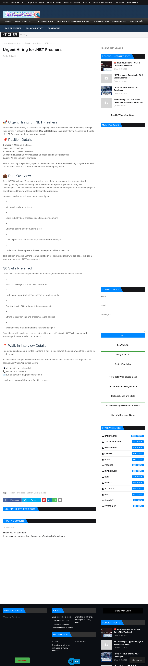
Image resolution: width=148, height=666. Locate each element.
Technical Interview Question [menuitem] (73, 21)
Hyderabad (20, 493)
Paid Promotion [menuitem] (13, 28)
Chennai (124, 453)
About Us (86, 2)
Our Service (119, 2)
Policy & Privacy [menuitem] (35, 28)
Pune (124, 459)
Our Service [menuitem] (136, 21)
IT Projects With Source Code (123, 377)
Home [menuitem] (8, 21)
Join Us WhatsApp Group (123, 115)
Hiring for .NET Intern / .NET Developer (126, 88)
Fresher (12, 493)
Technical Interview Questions (123, 386)
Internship (124, 506)
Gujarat (124, 500)
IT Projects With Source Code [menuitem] (110, 21)
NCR (124, 476)
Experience (124, 471)
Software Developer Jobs (19, 43)
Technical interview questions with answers (63, 2)
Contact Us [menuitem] (54, 28)
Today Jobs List (122, 354)
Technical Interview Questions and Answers (63, 625)
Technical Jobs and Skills (102, 2)
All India (124, 488)
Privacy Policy (132, 2)
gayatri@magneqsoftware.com (27, 374)
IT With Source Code (60, 621)
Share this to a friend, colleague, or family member (84, 620)
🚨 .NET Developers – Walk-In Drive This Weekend (127, 64)
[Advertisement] (49, 67)
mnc (124, 494)
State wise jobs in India (61, 617)
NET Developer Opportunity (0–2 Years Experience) (128, 76)
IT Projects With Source (35, 2)
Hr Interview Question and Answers (123, 405)
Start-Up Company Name (123, 415)
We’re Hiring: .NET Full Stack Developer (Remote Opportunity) (128, 101)
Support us (137, 660)
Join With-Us (123, 345)
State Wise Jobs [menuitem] (44, 21)
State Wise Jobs (16, 2)
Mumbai (124, 482)
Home (5, 2)
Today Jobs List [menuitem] (23, 21)
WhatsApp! (22, 660)
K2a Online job (10, 56)
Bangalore (124, 436)
